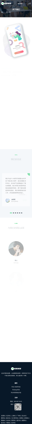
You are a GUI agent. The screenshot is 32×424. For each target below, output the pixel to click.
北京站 (8, 415)
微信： (16, 407)
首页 (2, 12)
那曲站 (3, 420)
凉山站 (24, 415)
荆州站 (13, 420)
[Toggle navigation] (29, 3)
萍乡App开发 (16, 389)
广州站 (19, 415)
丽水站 (8, 418)
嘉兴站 (19, 420)
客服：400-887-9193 (16, 401)
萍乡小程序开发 (16, 387)
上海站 (13, 415)
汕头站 (8, 420)
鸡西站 (21, 418)
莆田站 (3, 418)
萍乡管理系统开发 (16, 392)
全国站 (3, 415)
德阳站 (24, 420)
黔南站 (27, 418)
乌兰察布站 (14, 418)
